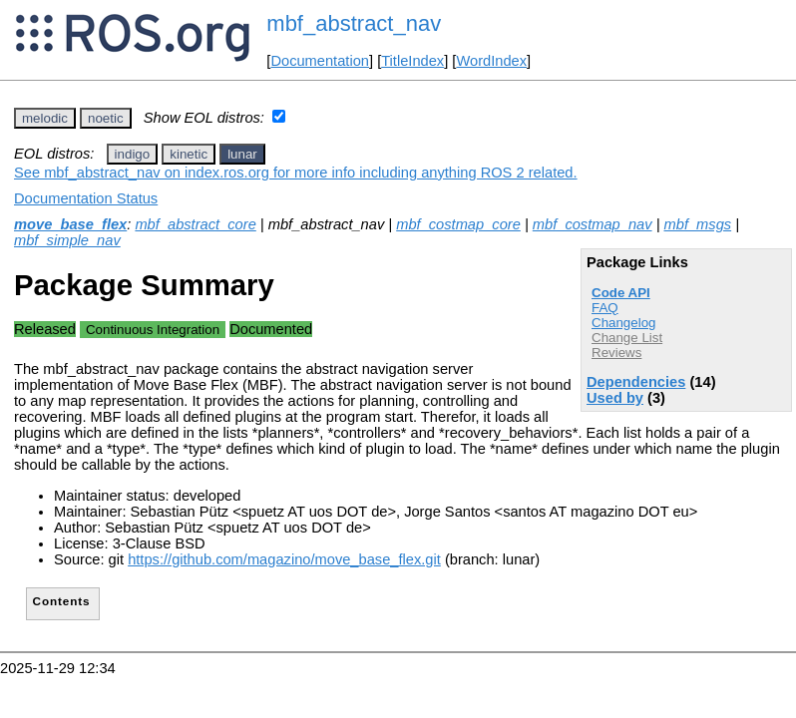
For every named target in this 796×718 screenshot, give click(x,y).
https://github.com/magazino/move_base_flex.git (284, 559)
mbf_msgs (698, 224)
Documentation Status (86, 198)
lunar (242, 154)
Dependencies (636, 382)
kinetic (188, 154)
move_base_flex (70, 224)
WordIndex (491, 61)
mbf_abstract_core (195, 224)
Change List (627, 337)
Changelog (623, 322)
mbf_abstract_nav (353, 23)
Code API (621, 292)
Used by (615, 398)
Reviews (616, 352)
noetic (106, 118)
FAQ (605, 307)
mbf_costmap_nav (592, 224)
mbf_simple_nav (67, 240)
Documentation (319, 61)
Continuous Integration (152, 329)
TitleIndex (412, 61)
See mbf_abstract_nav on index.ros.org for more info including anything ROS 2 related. (296, 172)
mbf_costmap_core (458, 224)
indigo (133, 154)
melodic (45, 118)
